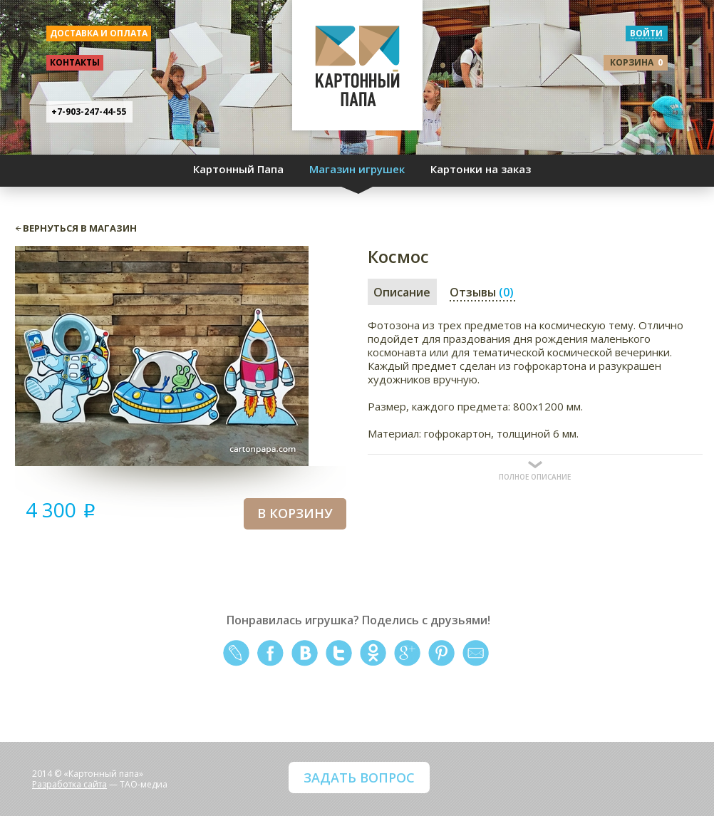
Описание (401, 292)
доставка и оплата (99, 33)
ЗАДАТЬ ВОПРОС (359, 777)
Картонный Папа (238, 169)
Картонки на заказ (480, 169)
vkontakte (304, 653)
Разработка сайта (69, 784)
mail (475, 653)
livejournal (236, 653)
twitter (339, 653)
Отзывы (482, 292)
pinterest (441, 653)
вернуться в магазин (80, 228)
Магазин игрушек (357, 169)
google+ (407, 653)
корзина (636, 62)
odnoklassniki (373, 653)
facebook (270, 653)
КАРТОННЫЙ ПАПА (357, 71)
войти (646, 33)
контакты (75, 62)
